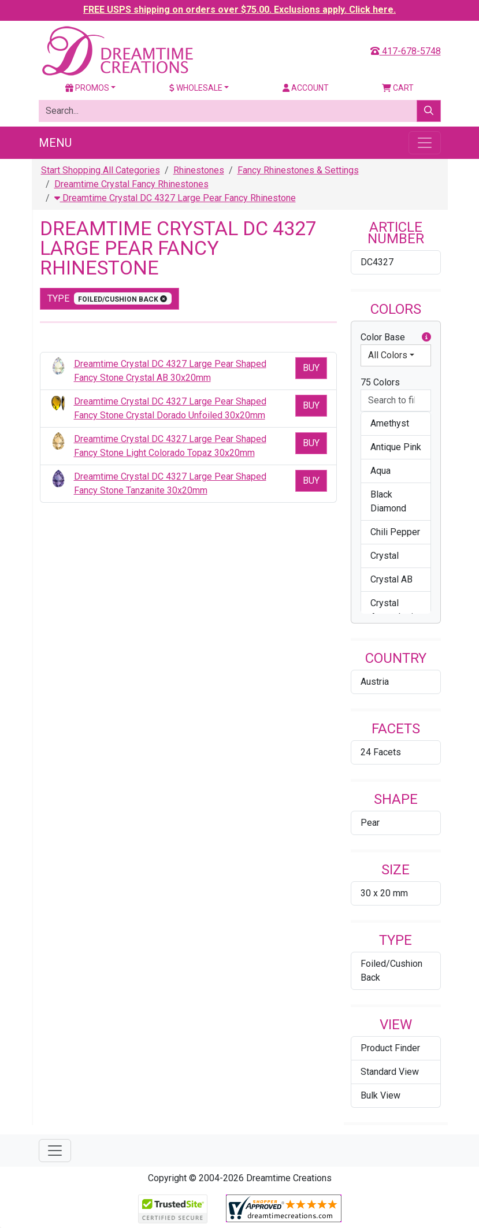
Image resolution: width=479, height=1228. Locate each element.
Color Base (396, 337)
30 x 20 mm (384, 893)
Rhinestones (198, 170)
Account (306, 87)
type (109, 298)
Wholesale (195, 87)
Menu (55, 143)
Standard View (390, 1071)
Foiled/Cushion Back (391, 970)
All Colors (387, 355)
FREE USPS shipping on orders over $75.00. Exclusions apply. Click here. (239, 9)
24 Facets (381, 752)
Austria (375, 681)
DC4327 (377, 262)
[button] (426, 337)
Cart (398, 87)
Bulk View (380, 1095)
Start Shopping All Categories (100, 170)
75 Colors (380, 382)
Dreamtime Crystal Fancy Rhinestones (131, 184)
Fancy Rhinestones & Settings (298, 170)
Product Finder (390, 1047)
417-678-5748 (405, 51)
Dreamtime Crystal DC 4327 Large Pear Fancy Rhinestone (175, 197)
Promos (87, 87)
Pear (370, 822)
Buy (311, 367)
